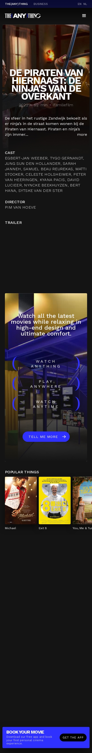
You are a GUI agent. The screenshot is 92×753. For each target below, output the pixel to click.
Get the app (73, 737)
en (79, 4)
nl (85, 4)
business (41, 4)
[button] (84, 16)
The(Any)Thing (16, 4)
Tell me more (43, 437)
